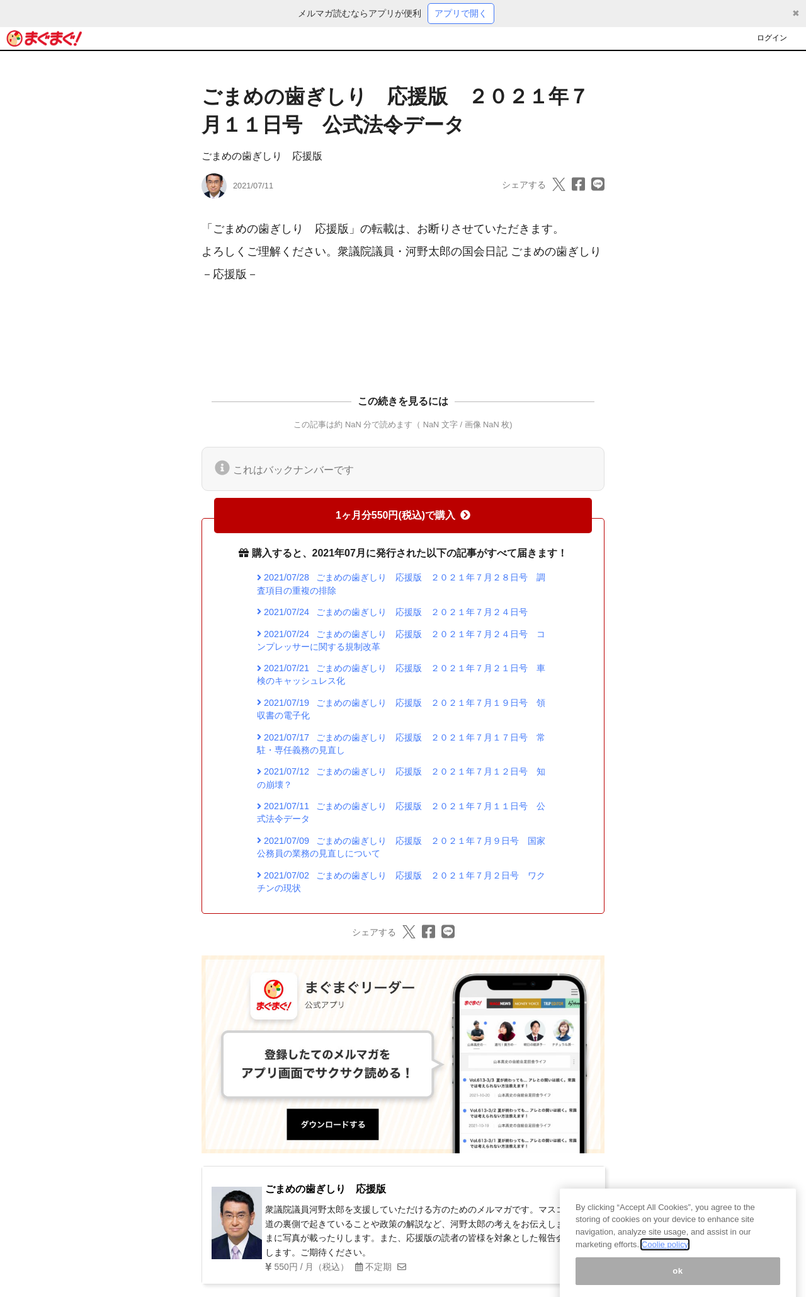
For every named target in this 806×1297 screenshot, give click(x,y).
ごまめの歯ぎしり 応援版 (262, 156)
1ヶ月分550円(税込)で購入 (403, 515)
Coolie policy (665, 1256)
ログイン (772, 37)
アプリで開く (460, 13)
